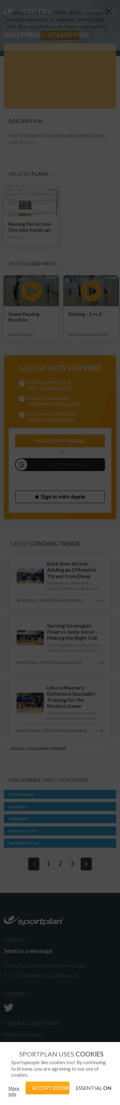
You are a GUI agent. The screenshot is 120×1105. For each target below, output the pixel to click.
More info (14, 1091)
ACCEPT (51, 1088)
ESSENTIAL (93, 1088)
